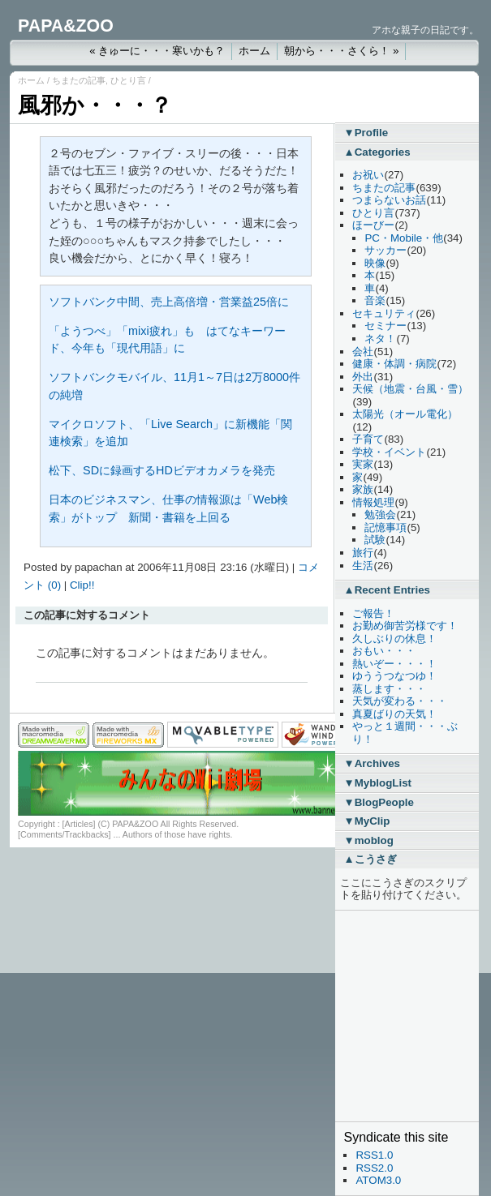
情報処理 (373, 502)
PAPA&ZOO (66, 26)
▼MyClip (366, 821)
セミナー (385, 325)
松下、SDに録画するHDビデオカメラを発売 (162, 470)
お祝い (368, 175)
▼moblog (368, 840)
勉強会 (380, 514)
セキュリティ (384, 313)
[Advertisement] (392, 1016)
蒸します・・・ (389, 689)
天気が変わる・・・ (399, 701)
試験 (374, 540)
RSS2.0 (374, 1168)
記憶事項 (385, 527)
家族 (362, 489)
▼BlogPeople (378, 802)
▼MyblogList (377, 783)
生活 (362, 565)
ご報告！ (373, 613)
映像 (374, 263)
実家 (362, 464)
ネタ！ (380, 338)
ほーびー (373, 225)
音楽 (374, 300)
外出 (362, 377)
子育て (368, 439)
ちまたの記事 (79, 80)
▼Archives (371, 763)
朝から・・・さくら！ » (341, 51)
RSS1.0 (374, 1155)
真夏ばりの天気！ (394, 714)
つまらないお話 (389, 200)
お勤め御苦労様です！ (405, 625)
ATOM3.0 (378, 1180)
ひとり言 (128, 80)
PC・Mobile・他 (403, 238)
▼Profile (365, 132)
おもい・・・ (384, 651)
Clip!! (82, 585)
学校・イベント (389, 452)
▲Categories (376, 152)
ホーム (254, 51)
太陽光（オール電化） (405, 414)
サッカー (385, 250)
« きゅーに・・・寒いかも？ (157, 51)
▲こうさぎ (369, 859)
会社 (362, 351)
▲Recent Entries (386, 590)
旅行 (362, 553)
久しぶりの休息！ (394, 638)
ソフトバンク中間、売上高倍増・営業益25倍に (169, 301)
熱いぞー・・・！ (394, 664)
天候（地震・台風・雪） (410, 389)
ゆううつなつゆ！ (394, 676)
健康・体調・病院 (394, 364)
